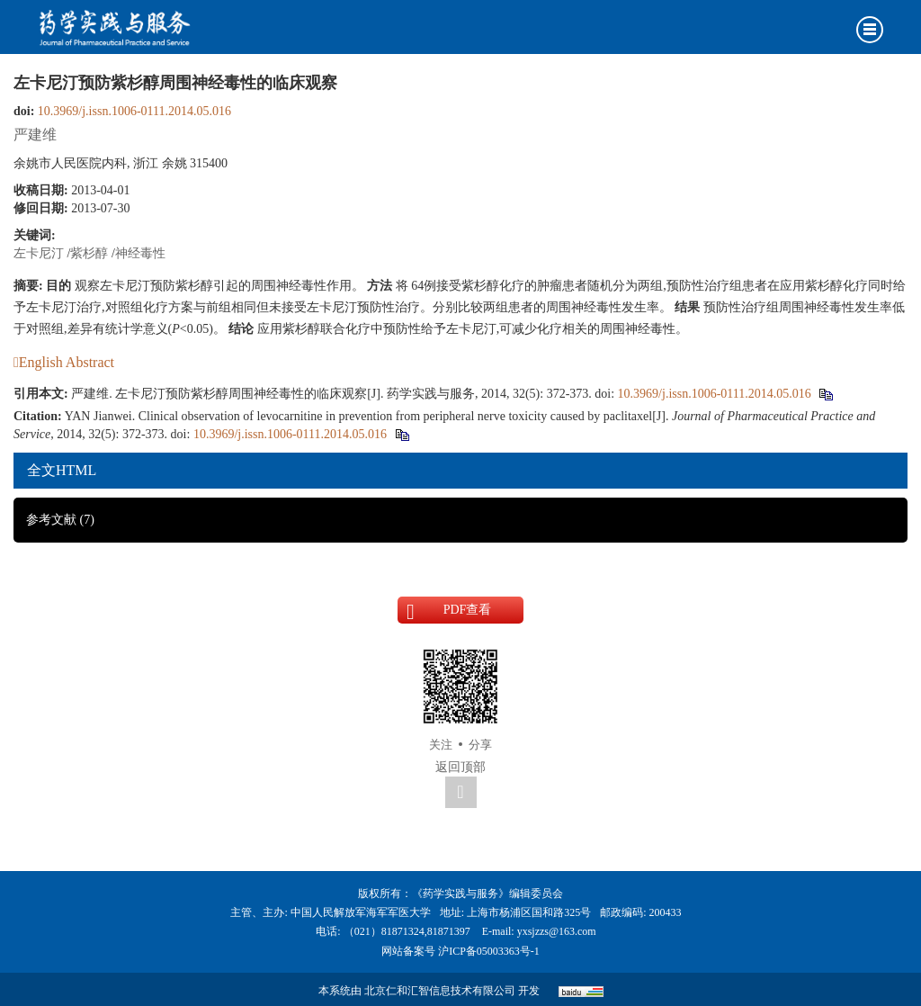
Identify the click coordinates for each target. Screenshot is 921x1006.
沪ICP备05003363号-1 (489, 951)
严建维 (35, 134)
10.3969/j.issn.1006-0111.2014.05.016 (134, 111)
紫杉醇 (89, 253)
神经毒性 (140, 253)
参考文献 (60, 519)
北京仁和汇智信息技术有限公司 (439, 990)
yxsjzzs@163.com (556, 931)
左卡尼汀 (38, 253)
